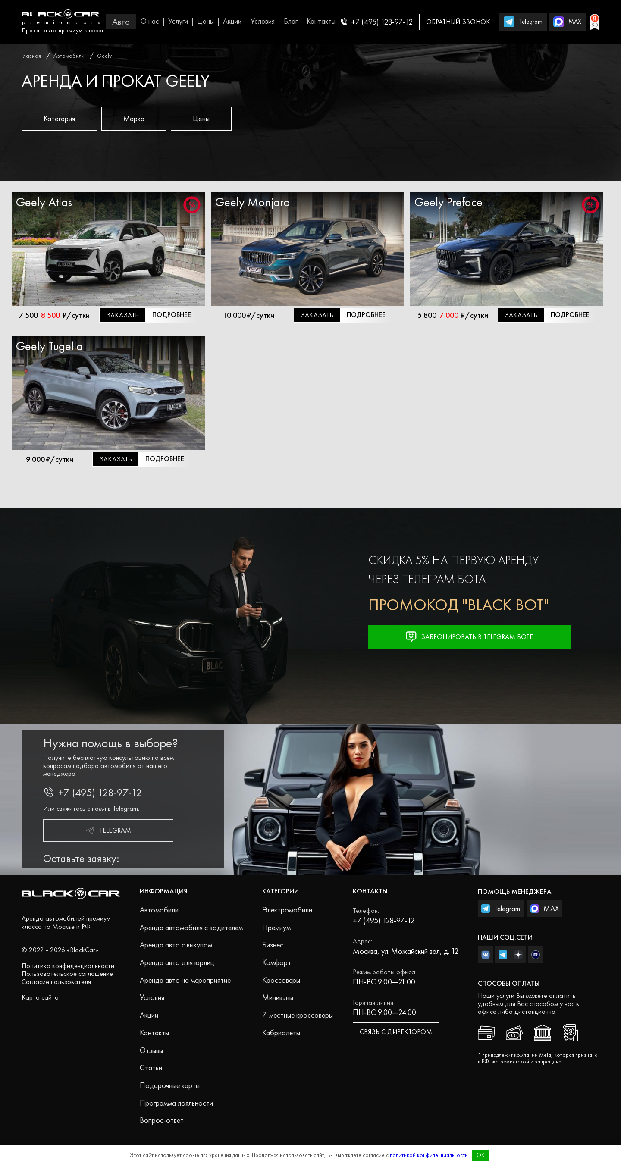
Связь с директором (396, 1031)
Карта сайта (40, 997)
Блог (291, 21)
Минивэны (277, 997)
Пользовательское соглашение (67, 973)
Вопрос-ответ (162, 1120)
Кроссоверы (281, 980)
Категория (59, 118)
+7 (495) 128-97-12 (377, 21)
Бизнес (272, 945)
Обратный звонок (458, 21)
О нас (150, 21)
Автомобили (159, 910)
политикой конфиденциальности (429, 1155)
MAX (544, 908)
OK (480, 1155)
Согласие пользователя (56, 981)
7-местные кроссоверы (297, 1015)
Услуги (178, 21)
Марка (133, 118)
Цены (205, 21)
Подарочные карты (170, 1085)
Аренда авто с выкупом (176, 945)
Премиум (276, 927)
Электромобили (287, 910)
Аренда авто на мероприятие (185, 980)
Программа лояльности (176, 1103)
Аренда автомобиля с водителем (191, 927)
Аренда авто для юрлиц (177, 962)
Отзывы (151, 1050)
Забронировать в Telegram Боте (469, 636)
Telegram (108, 830)
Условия (263, 21)
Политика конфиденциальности (68, 965)
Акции (232, 21)
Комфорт (276, 962)
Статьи (151, 1067)
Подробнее (171, 314)
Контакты (321, 21)
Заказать (122, 315)
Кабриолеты (281, 1032)
